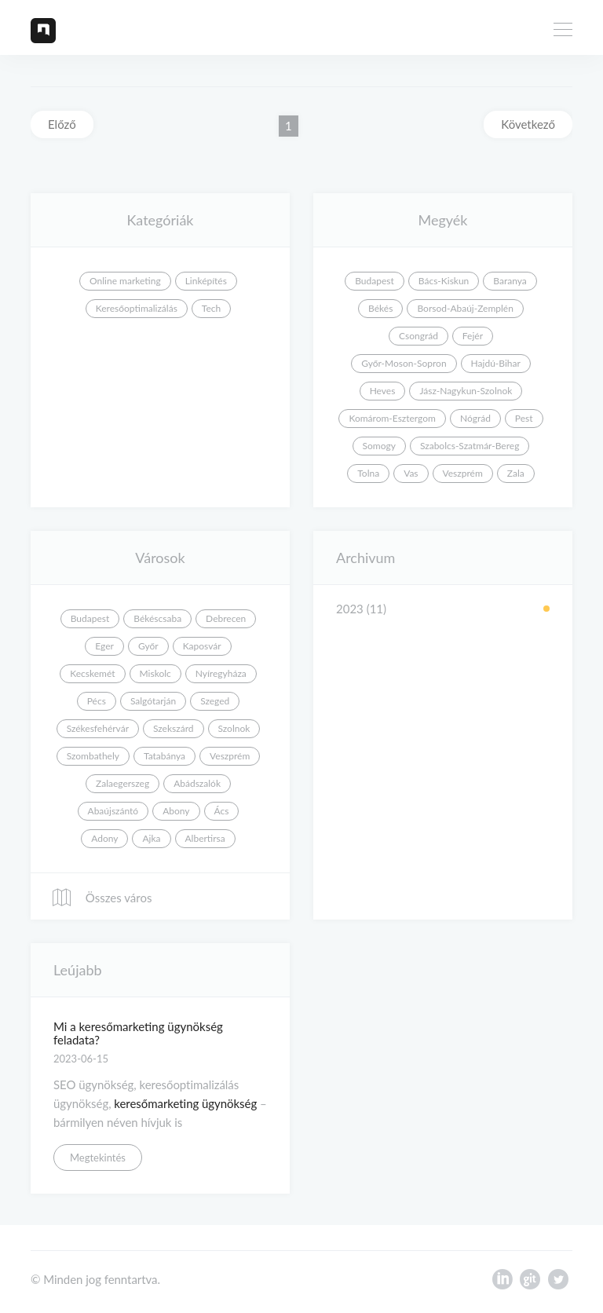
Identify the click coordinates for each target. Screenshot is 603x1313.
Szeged (214, 701)
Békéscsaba (157, 618)
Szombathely (93, 756)
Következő (528, 124)
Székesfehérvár (98, 728)
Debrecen (226, 618)
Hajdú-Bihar (496, 363)
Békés (380, 308)
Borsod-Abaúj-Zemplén (465, 308)
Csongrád (418, 336)
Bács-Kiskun (444, 281)
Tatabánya (164, 756)
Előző (62, 124)
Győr (148, 646)
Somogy (379, 446)
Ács (221, 811)
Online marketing (125, 281)
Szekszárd (173, 728)
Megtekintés (98, 1157)
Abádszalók (197, 783)
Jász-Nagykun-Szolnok (465, 391)
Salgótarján (153, 701)
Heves (383, 391)
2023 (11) (361, 609)
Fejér (472, 336)
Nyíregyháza (221, 673)
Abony (176, 811)
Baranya (509, 281)
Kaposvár (202, 646)
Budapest (374, 281)
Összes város (101, 898)
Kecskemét (92, 673)
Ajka (151, 838)
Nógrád (475, 418)
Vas (411, 473)
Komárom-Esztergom (392, 418)
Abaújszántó (113, 811)
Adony (104, 838)
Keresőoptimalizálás (136, 308)
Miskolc (155, 673)
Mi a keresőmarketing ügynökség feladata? (138, 1033)
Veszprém (463, 473)
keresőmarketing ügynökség (185, 1103)
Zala (515, 473)
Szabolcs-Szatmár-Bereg (469, 446)
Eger (104, 646)
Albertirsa (205, 838)
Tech (211, 308)
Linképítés (206, 281)
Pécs (96, 701)
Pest (524, 418)
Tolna (368, 473)
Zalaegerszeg (122, 783)
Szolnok (234, 728)
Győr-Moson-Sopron (403, 363)
